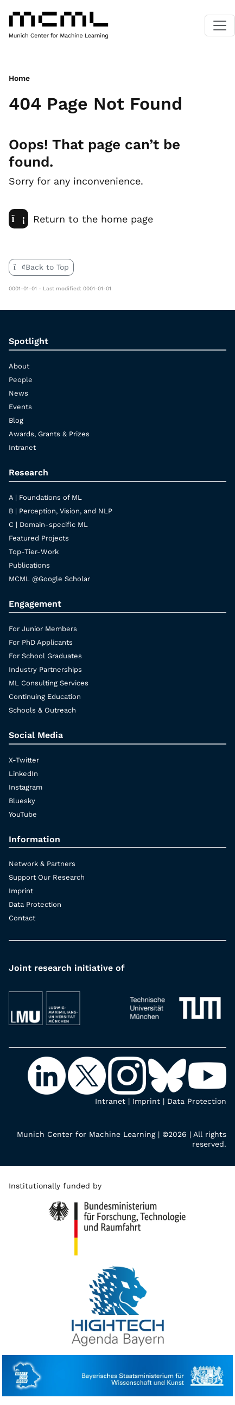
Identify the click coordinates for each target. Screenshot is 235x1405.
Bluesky (22, 801)
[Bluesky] (168, 1075)
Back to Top (41, 267)
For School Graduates (45, 656)
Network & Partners (42, 864)
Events (20, 407)
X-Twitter (24, 760)
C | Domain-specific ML (48, 524)
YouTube (23, 814)
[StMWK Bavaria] (117, 1370)
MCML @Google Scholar (49, 579)
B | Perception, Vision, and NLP (60, 511)
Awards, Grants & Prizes (49, 434)
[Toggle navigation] (220, 25)
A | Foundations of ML (45, 497)
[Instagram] (128, 1075)
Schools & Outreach (42, 710)
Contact (22, 918)
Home (19, 78)
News (18, 393)
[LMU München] (60, 1003)
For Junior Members (43, 629)
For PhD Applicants (41, 642)
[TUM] (175, 1003)
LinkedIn (23, 774)
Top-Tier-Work (34, 552)
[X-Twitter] (88, 1075)
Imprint (21, 891)
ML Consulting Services (48, 683)
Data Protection (35, 904)
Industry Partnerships (45, 669)
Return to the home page (81, 218)
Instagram (25, 787)
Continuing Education (45, 696)
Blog (16, 420)
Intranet (22, 447)
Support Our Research (47, 877)
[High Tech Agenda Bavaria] (117, 1223)
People (21, 380)
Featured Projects (39, 538)
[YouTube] (207, 1075)
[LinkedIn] (48, 1075)
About (19, 366)
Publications (29, 565)
